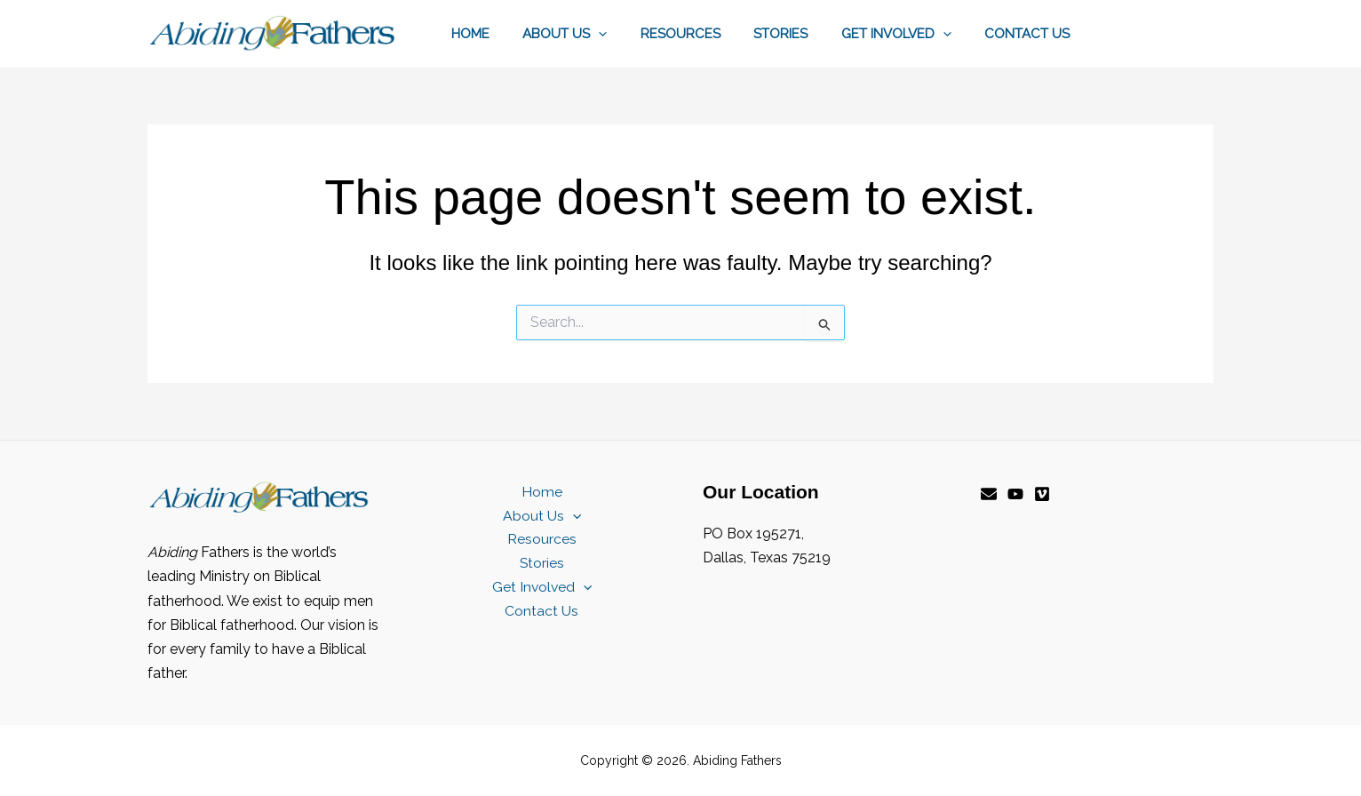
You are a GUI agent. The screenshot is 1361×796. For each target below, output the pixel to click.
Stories (797, 34)
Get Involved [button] (906, 34)
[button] (628, 34)
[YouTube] (1015, 494)
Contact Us (1030, 34)
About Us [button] (595, 34)
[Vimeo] (1042, 494)
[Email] (989, 494)
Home (507, 34)
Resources (704, 34)
